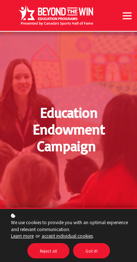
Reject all (48, 251)
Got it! (91, 251)
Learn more (22, 236)
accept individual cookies (67, 236)
